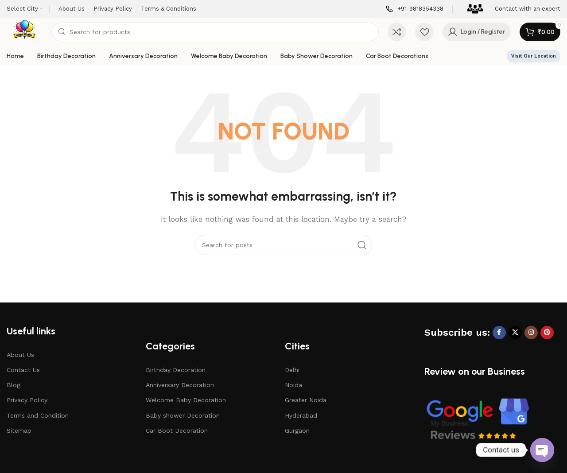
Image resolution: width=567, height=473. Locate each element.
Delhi (292, 369)
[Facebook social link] (499, 332)
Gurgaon (297, 430)
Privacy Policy (27, 399)
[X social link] (515, 332)
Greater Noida (305, 399)
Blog (13, 384)
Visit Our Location (533, 56)
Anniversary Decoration (180, 384)
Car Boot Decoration (177, 430)
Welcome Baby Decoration (186, 399)
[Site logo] (25, 31)
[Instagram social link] (531, 332)
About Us (20, 354)
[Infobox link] (414, 9)
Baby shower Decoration (183, 415)
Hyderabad (301, 415)
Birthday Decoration (176, 369)
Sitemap (19, 430)
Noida (293, 384)
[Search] (215, 32)
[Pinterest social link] (547, 332)
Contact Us (23, 369)
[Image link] (477, 419)
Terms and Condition (38, 415)
